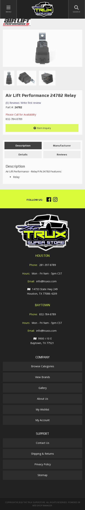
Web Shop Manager (42, 505)
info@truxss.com (46, 281)
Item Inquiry (44, 128)
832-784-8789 (47, 314)
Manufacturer (62, 145)
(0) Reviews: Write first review (23, 103)
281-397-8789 (47, 265)
